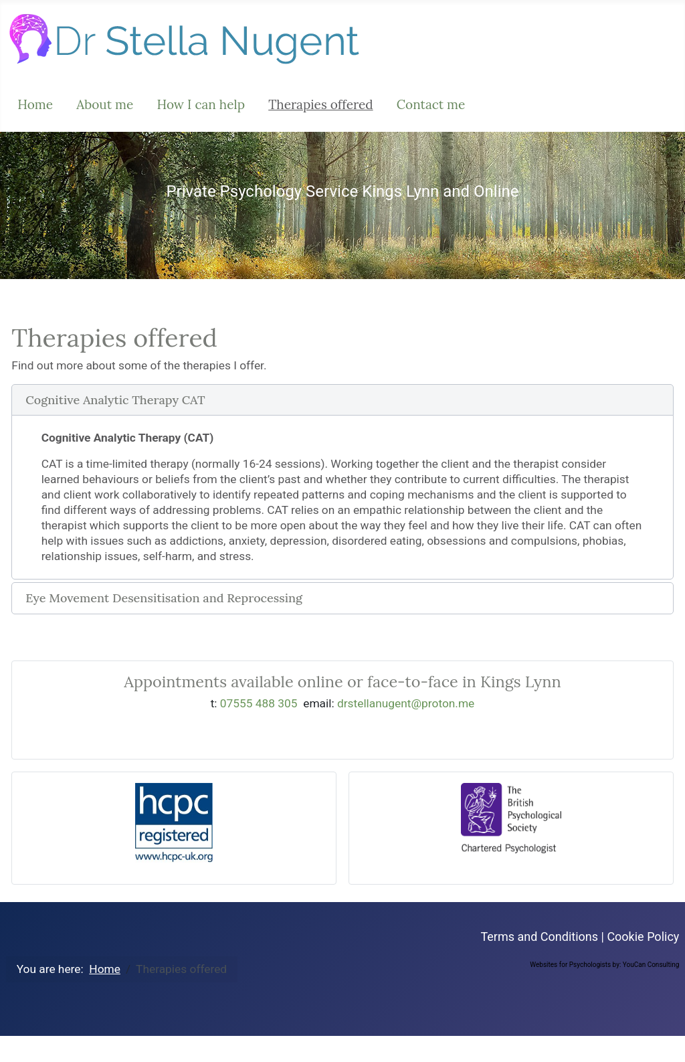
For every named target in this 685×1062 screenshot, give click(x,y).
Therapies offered (320, 104)
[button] (342, 400)
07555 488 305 (259, 703)
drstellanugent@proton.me (405, 703)
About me (104, 104)
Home (35, 104)
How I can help (201, 104)
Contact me (431, 104)
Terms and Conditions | (543, 937)
